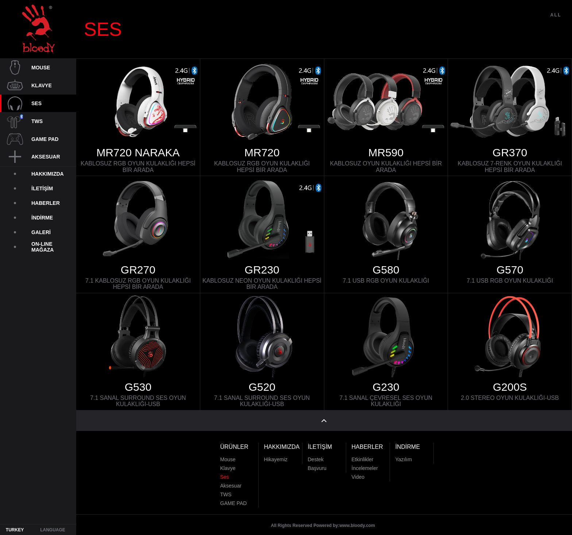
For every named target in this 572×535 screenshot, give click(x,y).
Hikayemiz (276, 454)
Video (358, 472)
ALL (555, 28)
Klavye (228, 463)
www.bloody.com (357, 520)
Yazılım (403, 454)
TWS (226, 489)
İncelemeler (365, 463)
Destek (316, 454)
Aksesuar (230, 481)
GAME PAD (233, 498)
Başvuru (317, 463)
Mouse (228, 454)
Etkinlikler (363, 454)
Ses (224, 472)
